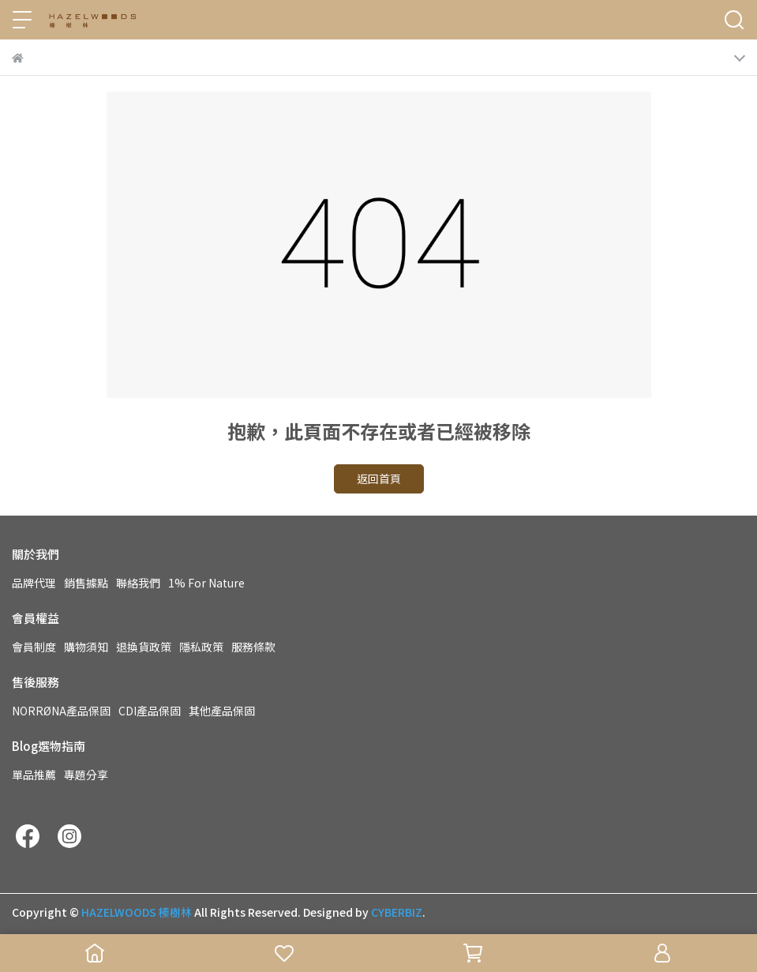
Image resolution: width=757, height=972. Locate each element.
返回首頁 (379, 478)
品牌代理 (34, 583)
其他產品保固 (222, 711)
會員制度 (34, 647)
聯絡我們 (138, 583)
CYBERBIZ (396, 912)
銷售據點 (86, 583)
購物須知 (86, 647)
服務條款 (253, 647)
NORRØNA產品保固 (61, 711)
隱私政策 (201, 647)
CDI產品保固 (149, 711)
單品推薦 (34, 774)
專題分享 (86, 774)
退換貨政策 (143, 647)
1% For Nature (206, 583)
